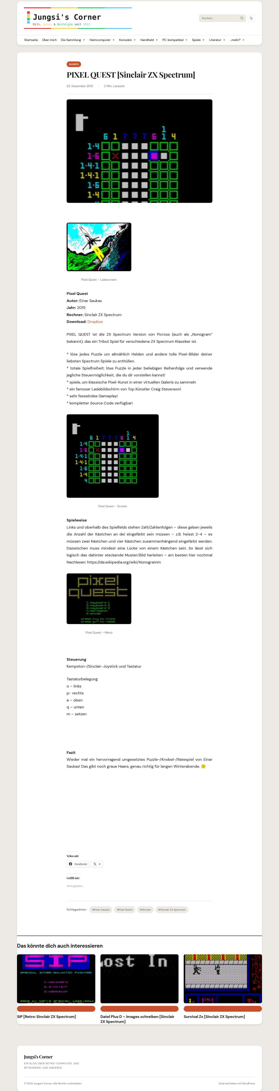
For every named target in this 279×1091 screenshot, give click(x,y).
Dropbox (95, 321)
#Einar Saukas (101, 909)
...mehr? (237, 40)
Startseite (31, 40)
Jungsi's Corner (43, 1083)
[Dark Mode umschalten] (251, 18)
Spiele (198, 40)
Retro (107, 1008)
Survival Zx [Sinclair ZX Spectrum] (214, 1016)
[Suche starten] (242, 18)
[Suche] (218, 18)
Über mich (49, 40)
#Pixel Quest (125, 909)
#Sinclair (145, 909)
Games (74, 64)
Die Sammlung (73, 40)
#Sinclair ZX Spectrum (172, 909)
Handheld (149, 40)
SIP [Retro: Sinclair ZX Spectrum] (46, 1016)
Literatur (217, 40)
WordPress (248, 1083)
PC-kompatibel (175, 40)
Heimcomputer (102, 40)
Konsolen (127, 40)
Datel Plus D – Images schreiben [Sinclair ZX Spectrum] (137, 1019)
